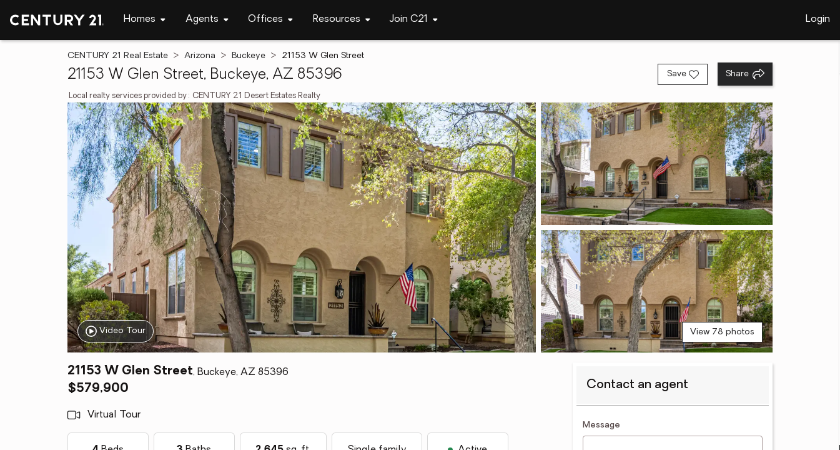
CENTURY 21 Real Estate (117, 56)
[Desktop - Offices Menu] (270, 19)
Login (818, 19)
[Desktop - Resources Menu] (341, 19)
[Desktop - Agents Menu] (207, 19)
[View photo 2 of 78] (657, 163)
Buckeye (248, 56)
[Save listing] (683, 74)
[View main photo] (301, 227)
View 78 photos (722, 332)
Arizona (199, 56)
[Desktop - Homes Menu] (145, 19)
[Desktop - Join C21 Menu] (414, 19)
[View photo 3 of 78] (657, 291)
